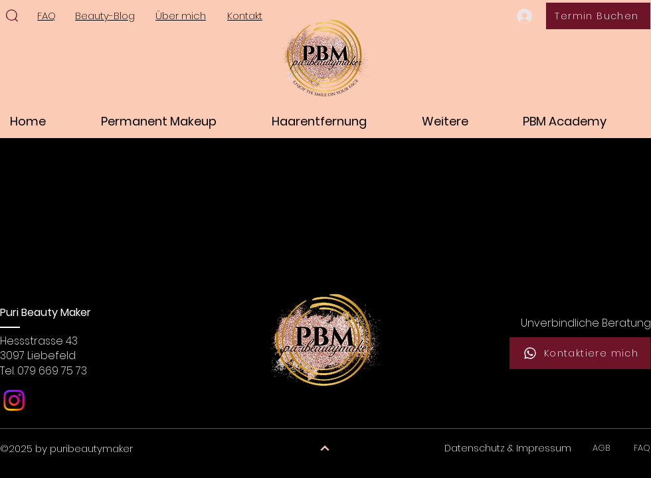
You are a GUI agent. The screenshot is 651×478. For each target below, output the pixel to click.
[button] (176, 121)
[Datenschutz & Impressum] (507, 448)
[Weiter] (324, 448)
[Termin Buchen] (598, 16)
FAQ (642, 447)
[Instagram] (14, 400)
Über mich (180, 16)
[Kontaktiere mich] (580, 353)
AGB (604, 447)
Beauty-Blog (105, 16)
